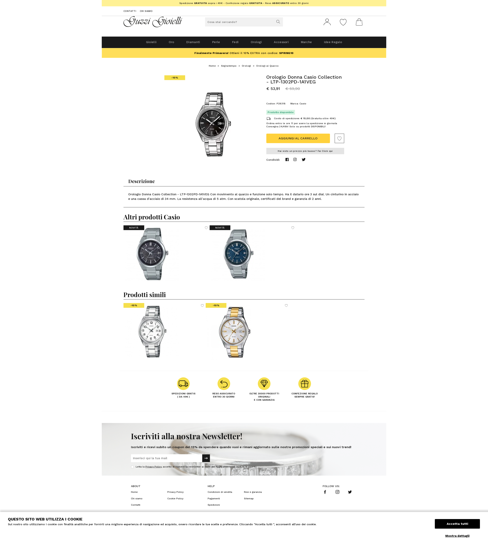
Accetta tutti (457, 527)
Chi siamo (146, 11)
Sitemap (249, 500)
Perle (213, 44)
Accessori (285, 44)
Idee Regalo (341, 44)
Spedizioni (214, 506)
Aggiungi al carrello (298, 140)
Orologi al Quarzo (267, 67)
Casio (303, 105)
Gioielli (142, 44)
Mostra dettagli (457, 536)
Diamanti (188, 44)
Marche (312, 44)
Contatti (129, 11)
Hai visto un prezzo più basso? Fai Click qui (305, 152)
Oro (164, 44)
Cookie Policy (175, 500)
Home (212, 67)
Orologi (257, 44)
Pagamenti (214, 500)
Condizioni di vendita (220, 493)
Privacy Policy (153, 468)
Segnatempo (229, 67)
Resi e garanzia (253, 493)
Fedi (234, 44)
